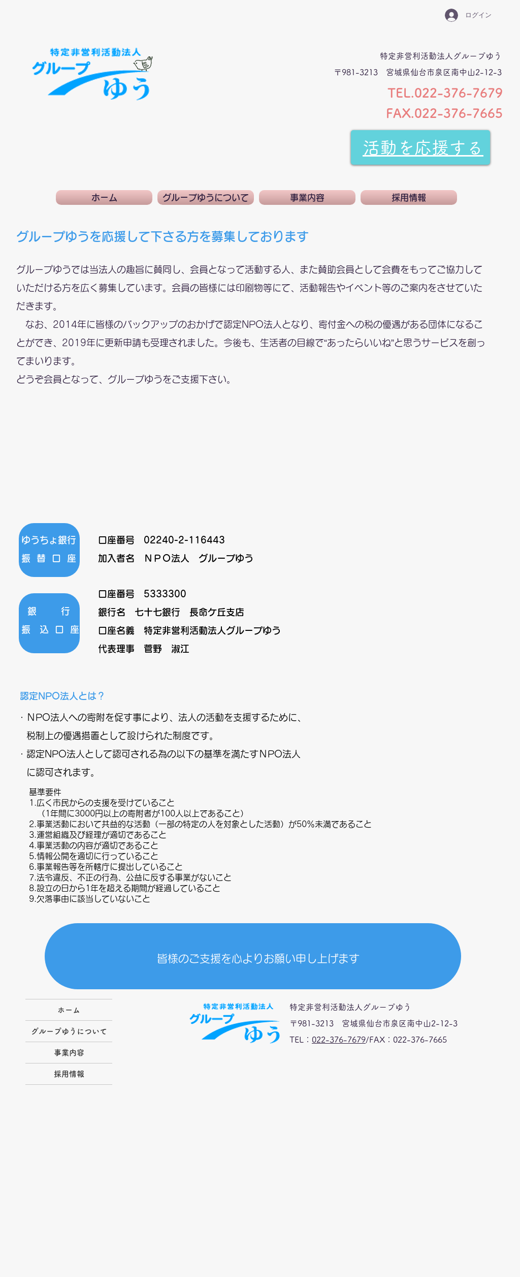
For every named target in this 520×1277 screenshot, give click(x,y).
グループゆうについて (69, 1031)
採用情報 (69, 1074)
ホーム (68, 1010)
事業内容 (69, 1052)
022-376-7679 (339, 1040)
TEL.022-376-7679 (445, 92)
